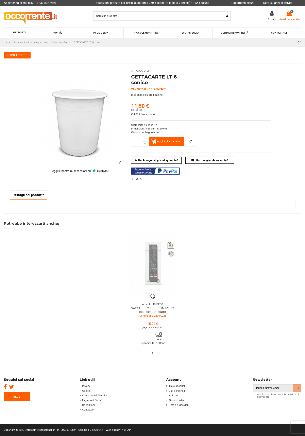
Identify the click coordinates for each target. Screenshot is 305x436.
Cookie (86, 390)
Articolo (137, 70)
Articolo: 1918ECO (152, 304)
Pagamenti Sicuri (92, 400)
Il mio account (177, 385)
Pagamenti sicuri (243, 3)
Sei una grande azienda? (209, 160)
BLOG (16, 396)
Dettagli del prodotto (29, 195)
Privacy (86, 385)
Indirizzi (173, 395)
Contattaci (88, 409)
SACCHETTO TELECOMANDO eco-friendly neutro (152, 310)
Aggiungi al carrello (168, 141)
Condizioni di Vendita (94, 395)
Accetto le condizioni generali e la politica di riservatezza (278, 395)
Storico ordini (176, 400)
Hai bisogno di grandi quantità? (156, 160)
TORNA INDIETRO (17, 55)
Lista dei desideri (179, 404)
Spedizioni (88, 404)
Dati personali (177, 390)
